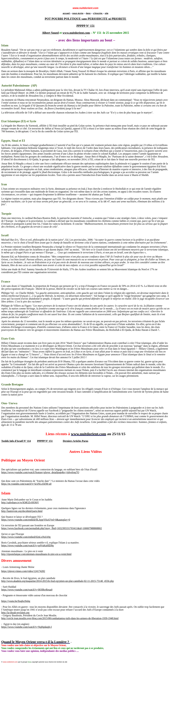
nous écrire (77, 13)
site (106, 13)
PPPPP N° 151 (85, 25)
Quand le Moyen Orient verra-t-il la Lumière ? (35, 642)
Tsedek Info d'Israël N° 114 (16, 441)
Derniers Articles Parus (75, 441)
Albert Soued (50, 32)
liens (88, 13)
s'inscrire (98, 13)
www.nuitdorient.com (76, 32)
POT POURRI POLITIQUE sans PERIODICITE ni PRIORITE (85, 18)
